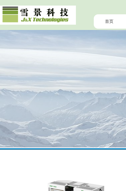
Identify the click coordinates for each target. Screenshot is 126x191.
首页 (109, 21)
